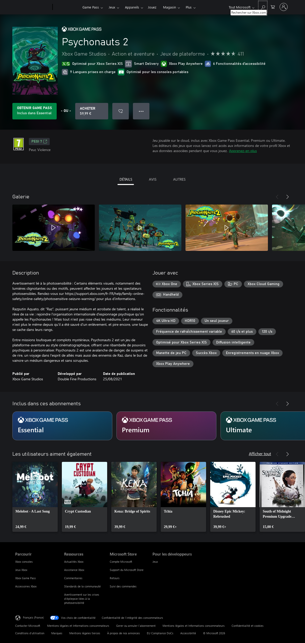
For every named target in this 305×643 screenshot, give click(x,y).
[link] (35, 497)
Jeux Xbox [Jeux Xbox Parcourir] (21, 569)
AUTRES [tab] (179, 179)
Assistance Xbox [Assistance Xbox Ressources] (74, 569)
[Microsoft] (32, 7)
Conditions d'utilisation (29, 633)
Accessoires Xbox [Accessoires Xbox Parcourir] (26, 586)
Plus (189, 7)
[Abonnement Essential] (62, 425)
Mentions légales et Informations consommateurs (78, 625)
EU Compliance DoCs (160, 633)
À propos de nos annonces (123, 633)
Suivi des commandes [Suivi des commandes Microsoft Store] (123, 586)
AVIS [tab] (152, 179)
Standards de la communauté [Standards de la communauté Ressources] (82, 586)
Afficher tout (260, 453)
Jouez (152, 7)
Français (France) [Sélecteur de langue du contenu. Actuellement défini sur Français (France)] (33, 617)
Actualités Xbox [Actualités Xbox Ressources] (73, 561)
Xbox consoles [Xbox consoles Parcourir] (24, 561)
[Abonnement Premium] (166, 425)
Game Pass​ (90, 7)
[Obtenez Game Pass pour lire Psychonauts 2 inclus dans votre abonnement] (34, 111)
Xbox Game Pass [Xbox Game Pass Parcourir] (25, 578)
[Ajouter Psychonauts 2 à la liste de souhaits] (120, 111)
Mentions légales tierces (84, 633)
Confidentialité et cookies (248, 625)
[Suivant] (287, 196)
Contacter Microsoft (27, 625)
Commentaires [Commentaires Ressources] (73, 578)
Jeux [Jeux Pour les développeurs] (155, 561)
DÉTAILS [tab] (126, 179)
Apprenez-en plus (243, 150)
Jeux (112, 7)
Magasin (169, 7)
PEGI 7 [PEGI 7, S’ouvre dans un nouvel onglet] (39, 141)
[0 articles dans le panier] (273, 7)
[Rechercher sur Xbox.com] (262, 6)
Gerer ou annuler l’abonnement (136, 625)
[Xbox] (67, 7)
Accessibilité (188, 633)
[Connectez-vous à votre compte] (283, 7)
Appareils (132, 7)
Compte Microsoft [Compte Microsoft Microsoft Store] (121, 561)
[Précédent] (277, 196)
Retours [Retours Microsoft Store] (115, 578)
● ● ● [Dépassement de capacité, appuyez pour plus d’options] (141, 111)
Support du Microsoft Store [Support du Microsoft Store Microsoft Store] (126, 569)
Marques (56, 633)
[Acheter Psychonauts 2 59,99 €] (91, 111)
